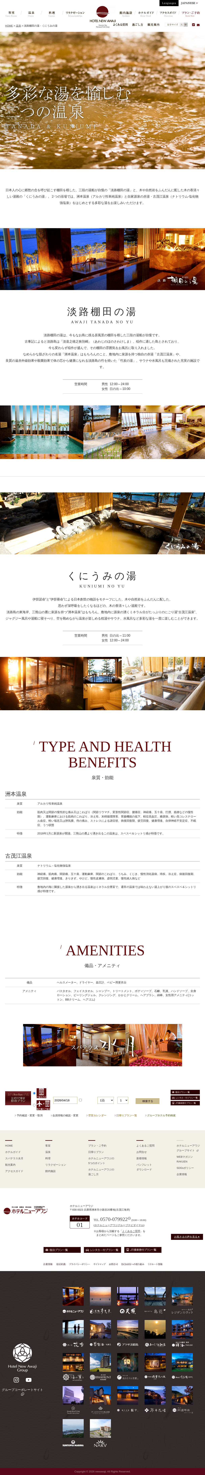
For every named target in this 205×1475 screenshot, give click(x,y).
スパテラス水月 (14, 1158)
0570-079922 (114, 1219)
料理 (48, 1158)
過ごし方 (137, 24)
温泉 (18, 25)
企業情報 (182, 1174)
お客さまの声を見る (187, 1236)
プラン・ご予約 (97, 1145)
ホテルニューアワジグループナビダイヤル (119, 1225)
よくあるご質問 (145, 1145)
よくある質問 (120, 24)
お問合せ (141, 1152)
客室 (48, 1145)
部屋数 (121, 1094)
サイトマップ (99, 1264)
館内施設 (50, 1171)
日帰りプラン (96, 1152)
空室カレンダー (97, 1115)
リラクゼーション (55, 1164)
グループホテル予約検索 (161, 1115)
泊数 (100, 1094)
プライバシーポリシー (79, 1264)
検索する (147, 1101)
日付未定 (86, 1100)
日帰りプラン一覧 (126, 1115)
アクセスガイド (14, 1171)
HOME (9, 25)
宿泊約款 (61, 1264)
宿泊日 (57, 1094)
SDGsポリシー (185, 1167)
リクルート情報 (155, 1264)
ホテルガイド (13, 1152)
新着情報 (141, 1158)
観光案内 (153, 24)
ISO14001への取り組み (133, 1264)
